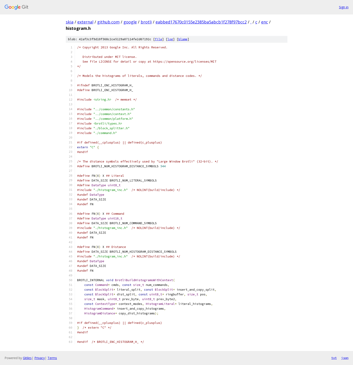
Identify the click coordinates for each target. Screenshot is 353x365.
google (130, 22)
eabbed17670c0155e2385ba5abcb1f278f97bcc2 (201, 22)
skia (69, 22)
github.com (108, 22)
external (85, 22)
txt (334, 358)
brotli (146, 22)
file (158, 39)
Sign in (343, 7)
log (170, 39)
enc (264, 22)
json (344, 358)
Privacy (39, 358)
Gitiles (27, 358)
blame (182, 39)
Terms (52, 358)
